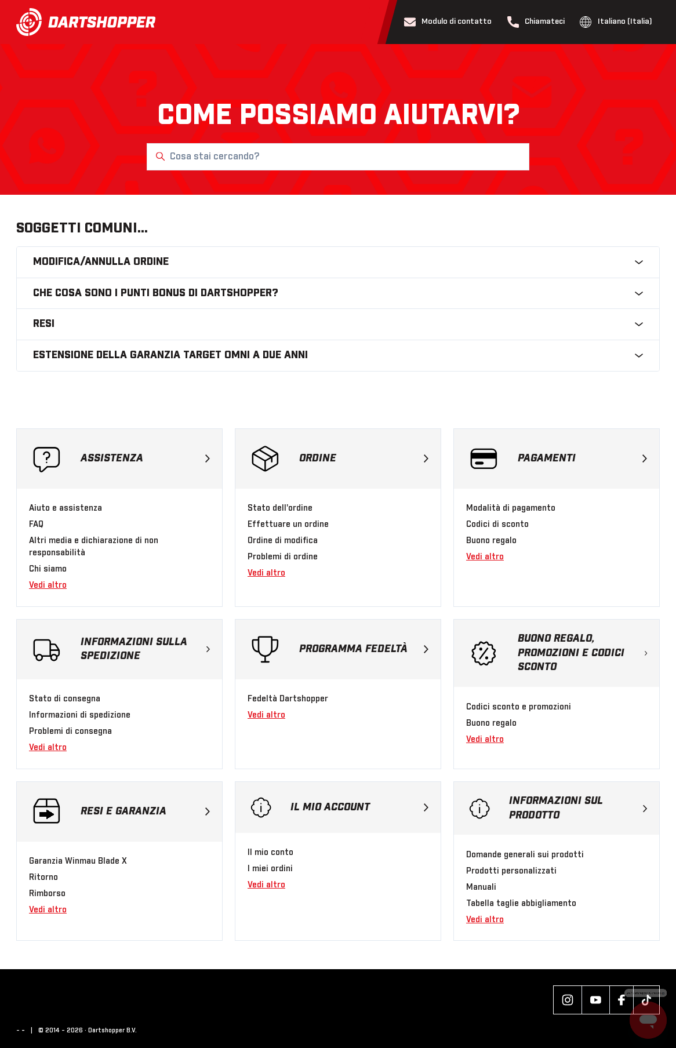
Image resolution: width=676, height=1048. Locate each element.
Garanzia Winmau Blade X (78, 861)
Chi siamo (48, 569)
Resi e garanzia (145, 811)
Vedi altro (48, 585)
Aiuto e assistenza (65, 508)
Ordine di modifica (283, 541)
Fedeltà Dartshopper (288, 699)
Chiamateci (536, 22)
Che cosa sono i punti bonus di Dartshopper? (338, 293)
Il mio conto (270, 853)
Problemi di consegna (70, 731)
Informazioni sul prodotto (578, 808)
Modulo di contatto (448, 22)
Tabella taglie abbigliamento (521, 904)
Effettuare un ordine (288, 525)
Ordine (363, 458)
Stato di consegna (64, 699)
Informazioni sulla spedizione (145, 649)
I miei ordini (270, 869)
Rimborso (47, 894)
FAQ (36, 525)
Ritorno (43, 878)
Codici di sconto (497, 525)
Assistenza (145, 458)
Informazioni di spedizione (79, 715)
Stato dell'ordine (280, 508)
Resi (338, 324)
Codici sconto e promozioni (518, 707)
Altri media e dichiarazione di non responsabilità (93, 547)
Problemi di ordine (283, 557)
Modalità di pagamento (510, 508)
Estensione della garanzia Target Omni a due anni (338, 355)
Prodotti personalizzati (511, 871)
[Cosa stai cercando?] (338, 156)
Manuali (481, 887)
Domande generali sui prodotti (525, 855)
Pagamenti (582, 458)
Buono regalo (491, 541)
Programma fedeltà (363, 649)
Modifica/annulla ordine (338, 262)
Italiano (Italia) (616, 22)
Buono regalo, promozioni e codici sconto (582, 653)
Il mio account (359, 807)
